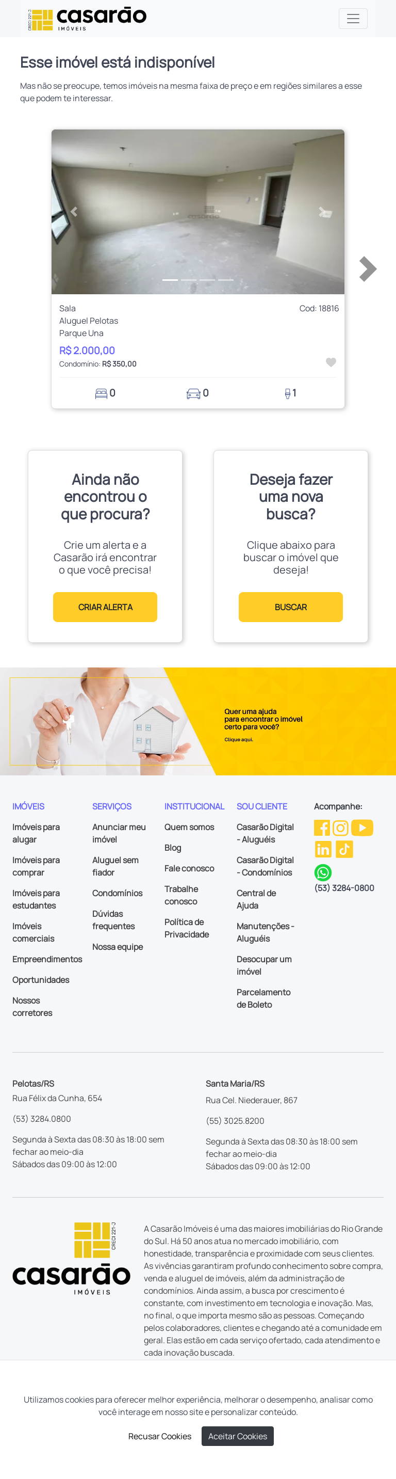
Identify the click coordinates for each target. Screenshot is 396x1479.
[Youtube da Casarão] (362, 827)
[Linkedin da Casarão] (324, 848)
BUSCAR (291, 607)
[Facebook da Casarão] (323, 827)
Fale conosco (189, 868)
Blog (172, 847)
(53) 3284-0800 (344, 888)
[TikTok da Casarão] (344, 848)
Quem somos (189, 827)
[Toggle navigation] (353, 18)
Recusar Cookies (159, 1436)
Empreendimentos (47, 959)
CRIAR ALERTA (105, 607)
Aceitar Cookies (237, 1436)
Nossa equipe (117, 946)
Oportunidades (40, 979)
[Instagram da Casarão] (341, 827)
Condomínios (117, 893)
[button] (73, 212)
